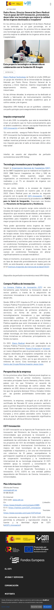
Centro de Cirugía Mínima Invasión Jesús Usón (23, 364)
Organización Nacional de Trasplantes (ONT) (31, 168)
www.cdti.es (18, 499)
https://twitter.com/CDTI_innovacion (24, 507)
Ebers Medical (18, 343)
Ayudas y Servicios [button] (14, 577)
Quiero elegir (6, 607)
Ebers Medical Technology (14, 77)
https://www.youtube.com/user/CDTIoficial (22, 513)
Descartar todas (36, 607)
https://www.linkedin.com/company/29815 (21, 505)
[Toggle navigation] (50, 4)
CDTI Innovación (10, 128)
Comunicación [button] (11, 585)
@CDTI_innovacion (12, 525)
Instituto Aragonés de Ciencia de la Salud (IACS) (28, 266)
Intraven (46, 348)
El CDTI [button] (8, 569)
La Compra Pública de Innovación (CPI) (22, 287)
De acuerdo (47, 607)
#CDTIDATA (10, 594)
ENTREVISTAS (9, 72)
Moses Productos (33, 348)
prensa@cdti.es (10, 490)
